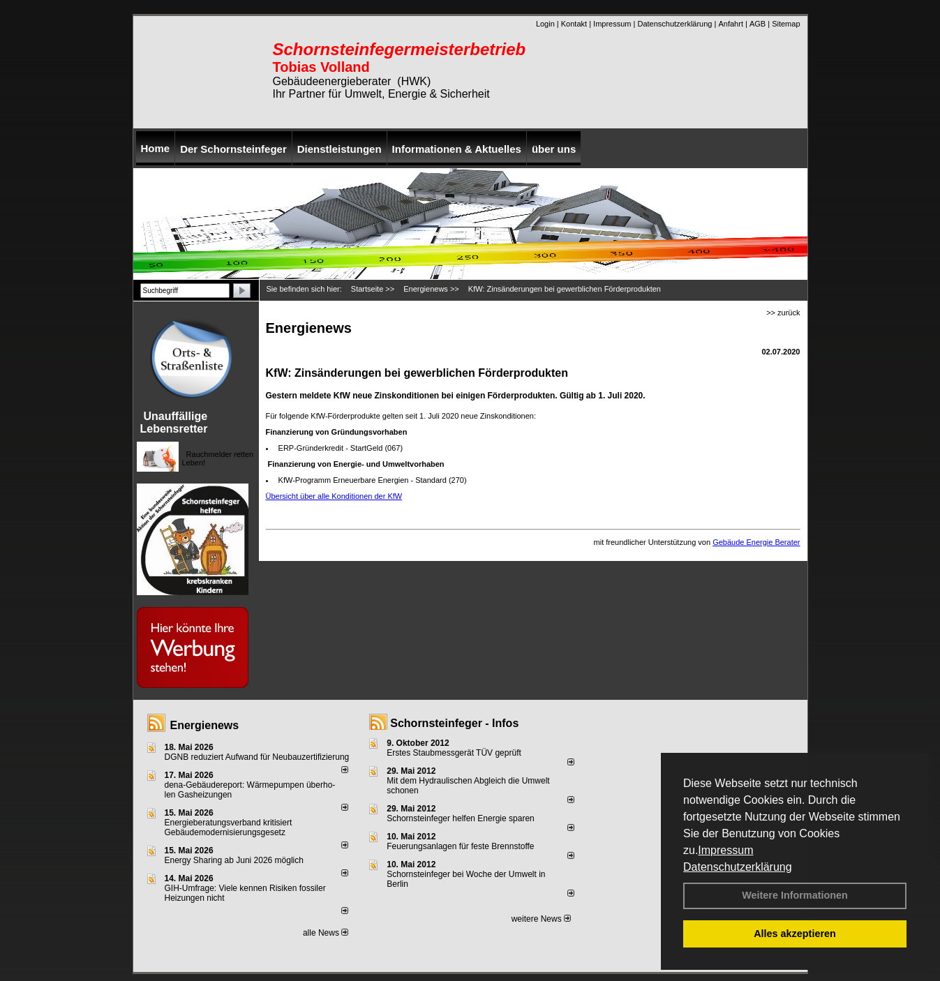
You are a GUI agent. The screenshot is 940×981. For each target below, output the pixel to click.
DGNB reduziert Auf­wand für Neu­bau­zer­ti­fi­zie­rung (257, 757)
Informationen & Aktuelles (456, 149)
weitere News (541, 919)
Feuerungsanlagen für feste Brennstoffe (460, 846)
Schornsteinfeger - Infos (454, 723)
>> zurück (783, 312)
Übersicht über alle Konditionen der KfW (334, 496)
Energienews (204, 725)
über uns (554, 149)
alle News (325, 933)
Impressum (725, 850)
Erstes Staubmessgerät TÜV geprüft (454, 753)
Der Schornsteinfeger (233, 149)
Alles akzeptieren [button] (795, 933)
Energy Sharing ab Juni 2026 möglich (234, 860)
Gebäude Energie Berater (756, 542)
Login (545, 24)
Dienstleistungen (339, 149)
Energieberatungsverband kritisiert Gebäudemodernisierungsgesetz (228, 827)
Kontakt (574, 24)
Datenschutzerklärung (737, 867)
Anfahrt (730, 24)
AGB (757, 24)
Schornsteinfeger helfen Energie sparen (460, 818)
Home (155, 148)
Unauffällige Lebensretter (174, 422)
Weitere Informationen (795, 895)
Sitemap (786, 24)
